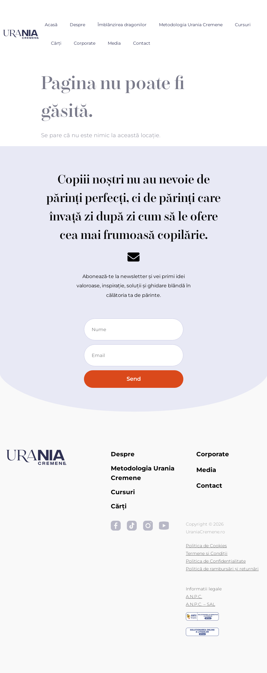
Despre (77, 24)
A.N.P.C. (194, 596)
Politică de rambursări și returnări (222, 569)
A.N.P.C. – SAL (200, 604)
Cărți (56, 43)
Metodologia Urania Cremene (191, 24)
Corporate (84, 43)
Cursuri (243, 24)
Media (114, 43)
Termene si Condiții (206, 553)
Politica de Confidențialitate (216, 561)
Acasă (51, 24)
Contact (141, 43)
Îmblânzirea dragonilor (122, 24)
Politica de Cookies (206, 545)
